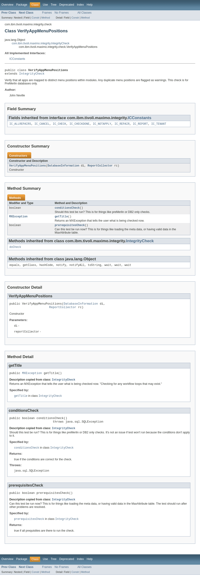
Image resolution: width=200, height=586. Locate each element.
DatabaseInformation (63, 168)
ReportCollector (100, 168)
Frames (47, 12)
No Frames (62, 12)
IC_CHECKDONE (79, 126)
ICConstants (17, 58)
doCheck (15, 251)
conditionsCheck (67, 210)
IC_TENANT (158, 126)
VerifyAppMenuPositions (27, 168)
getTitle (61, 220)
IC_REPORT (140, 126)
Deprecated (66, 4)
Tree (54, 4)
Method (45, 17)
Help (89, 4)
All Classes (84, 12)
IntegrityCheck (32, 75)
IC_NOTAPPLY (102, 126)
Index (80, 4)
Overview (7, 4)
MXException (18, 220)
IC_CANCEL (42, 126)
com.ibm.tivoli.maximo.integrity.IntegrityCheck (40, 43)
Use (45, 4)
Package (21, 4)
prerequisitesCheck (70, 229)
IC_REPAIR (122, 126)
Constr (35, 17)
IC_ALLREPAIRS (20, 126)
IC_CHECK (59, 126)
